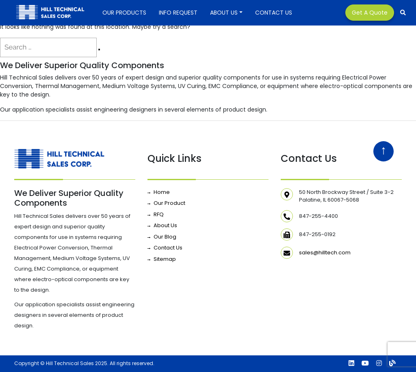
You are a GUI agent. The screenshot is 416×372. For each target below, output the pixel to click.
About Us (224, 13)
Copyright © (29, 363)
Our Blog (165, 237)
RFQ (159, 214)
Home (162, 192)
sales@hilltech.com (325, 252)
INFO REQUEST (178, 13)
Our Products (124, 13)
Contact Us (273, 13)
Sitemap (165, 259)
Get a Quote (370, 13)
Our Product (169, 203)
